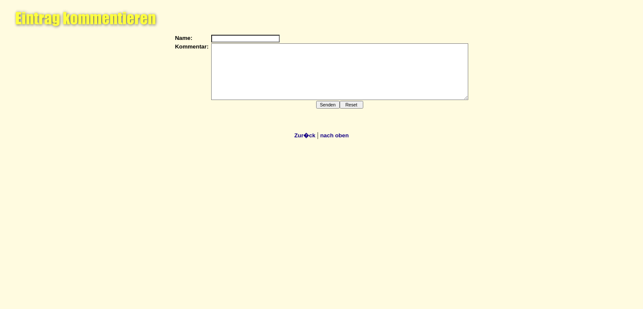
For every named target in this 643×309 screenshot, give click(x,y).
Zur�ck (304, 135)
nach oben (334, 135)
